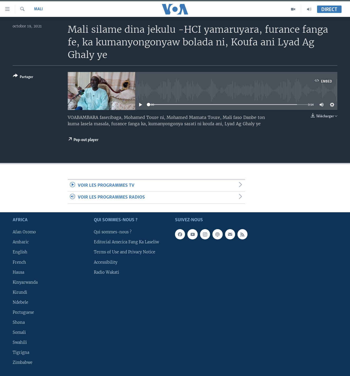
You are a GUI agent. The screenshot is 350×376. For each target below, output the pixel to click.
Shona (19, 322)
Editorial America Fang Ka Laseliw (126, 242)
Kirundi (20, 292)
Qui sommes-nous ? (113, 232)
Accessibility (105, 262)
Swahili (20, 342)
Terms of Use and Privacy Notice (124, 252)
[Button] (23, 77)
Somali (19, 332)
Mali (38, 9)
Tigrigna (21, 352)
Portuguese (23, 312)
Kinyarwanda (25, 282)
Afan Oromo (24, 232)
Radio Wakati (106, 272)
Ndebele (20, 302)
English (20, 252)
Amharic (21, 242)
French (19, 262)
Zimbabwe (22, 362)
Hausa (18, 272)
